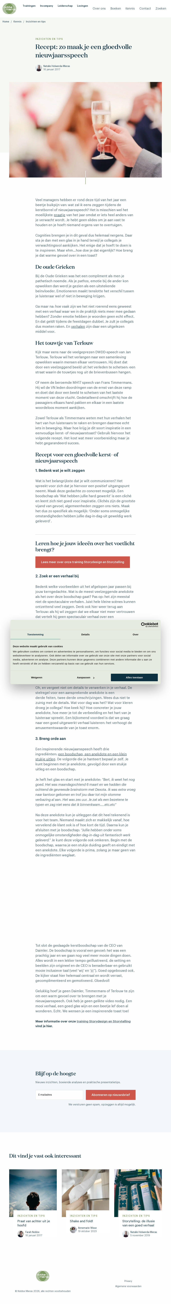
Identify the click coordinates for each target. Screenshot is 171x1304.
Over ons (99, 8)
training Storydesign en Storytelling (104, 1021)
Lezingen (82, 6)
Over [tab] (136, 634)
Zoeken (160, 8)
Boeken (115, 8)
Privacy (128, 1281)
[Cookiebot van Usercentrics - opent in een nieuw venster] (143, 624)
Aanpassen (85, 677)
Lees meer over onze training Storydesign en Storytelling (82, 562)
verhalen (78, 326)
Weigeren (36, 677)
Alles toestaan (134, 677)
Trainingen (29, 6)
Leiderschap (65, 6)
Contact (145, 8)
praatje (59, 215)
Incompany (46, 6)
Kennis (130, 8)
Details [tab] (85, 634)
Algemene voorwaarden (128, 1286)
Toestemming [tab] (35, 634)
